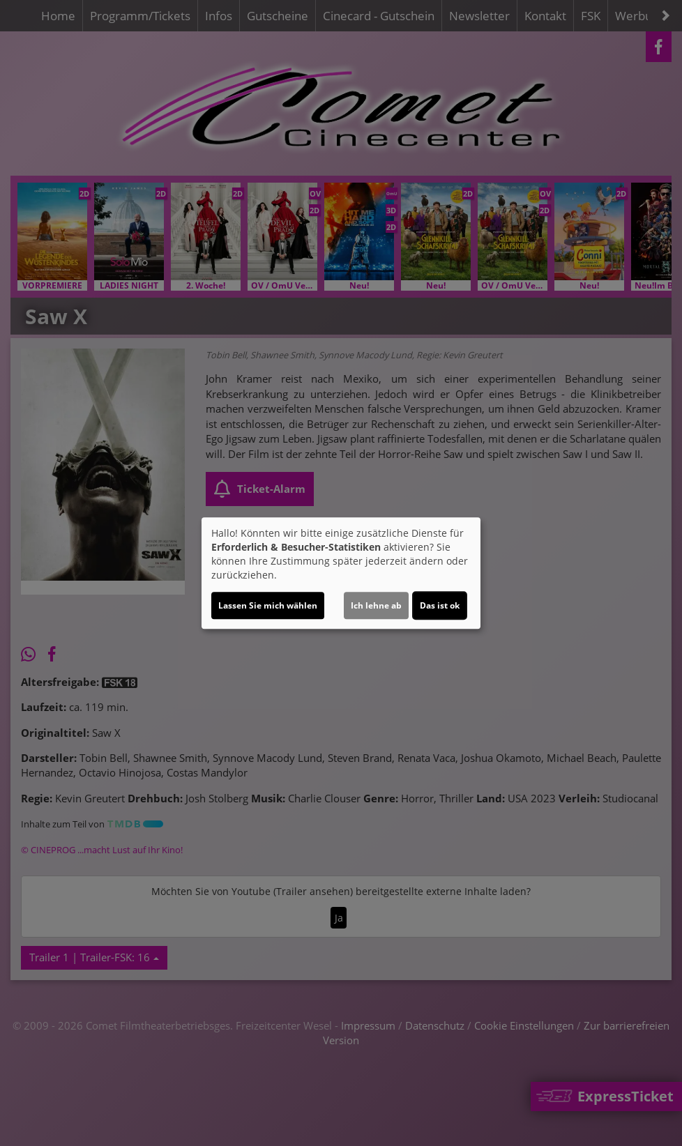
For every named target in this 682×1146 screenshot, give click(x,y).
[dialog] (341, 573)
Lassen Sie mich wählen (267, 605)
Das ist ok (440, 605)
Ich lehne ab (376, 605)
